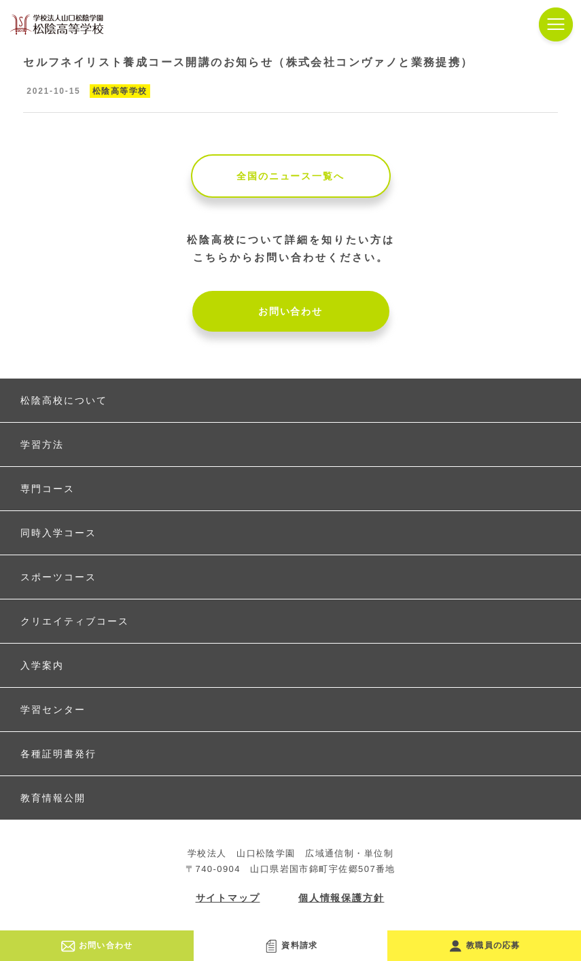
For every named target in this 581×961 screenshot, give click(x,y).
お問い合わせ (290, 311)
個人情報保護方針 (341, 897)
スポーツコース (58, 577)
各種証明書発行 (58, 753)
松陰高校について (63, 400)
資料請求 (291, 945)
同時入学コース (58, 532)
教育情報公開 (53, 797)
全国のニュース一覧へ (290, 176)
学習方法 (42, 444)
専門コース (47, 488)
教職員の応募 (484, 945)
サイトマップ (228, 897)
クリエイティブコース (74, 621)
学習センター (53, 709)
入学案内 (42, 665)
